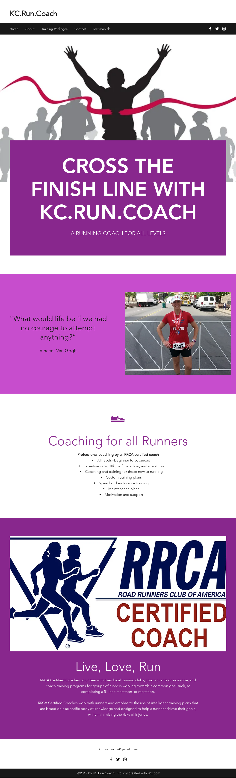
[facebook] (210, 28)
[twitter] (217, 28)
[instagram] (224, 28)
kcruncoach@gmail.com (118, 749)
